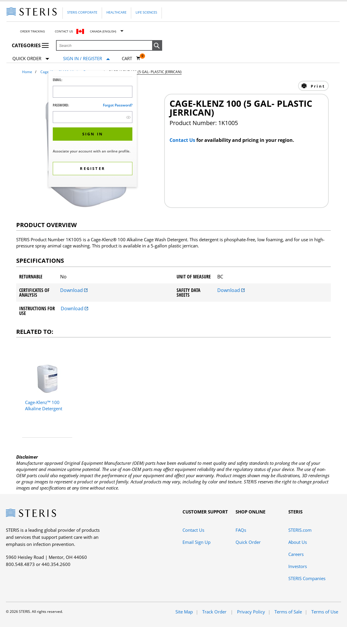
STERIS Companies (306, 578)
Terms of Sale (288, 612)
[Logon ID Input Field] (92, 92)
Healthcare (116, 12)
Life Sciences (146, 12)
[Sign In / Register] (86, 58)
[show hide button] (128, 117)
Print (317, 86)
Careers (296, 554)
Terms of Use (324, 612)
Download (74, 290)
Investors (297, 566)
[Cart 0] (131, 58)
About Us (297, 542)
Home (27, 71)
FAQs (241, 530)
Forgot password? (117, 105)
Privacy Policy (251, 612)
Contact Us (64, 31)
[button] (157, 46)
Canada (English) (103, 31)
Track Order (215, 612)
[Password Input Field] (92, 117)
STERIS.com (300, 530)
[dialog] (92, 130)
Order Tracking (32, 31)
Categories (30, 45)
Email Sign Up (196, 542)
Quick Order (30, 58)
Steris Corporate (82, 12)
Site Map (184, 612)
